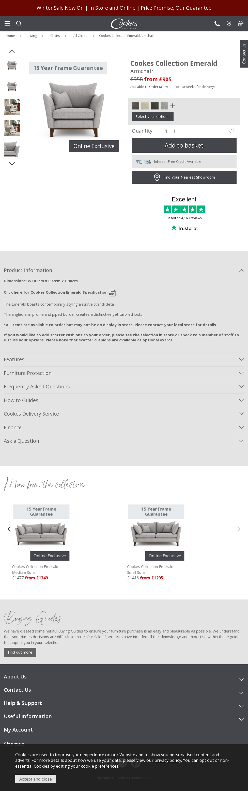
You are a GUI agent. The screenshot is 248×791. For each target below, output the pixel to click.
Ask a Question (21, 440)
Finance (13, 427)
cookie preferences (99, 766)
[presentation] (9, 529)
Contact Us (244, 54)
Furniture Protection (28, 373)
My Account (18, 729)
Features (14, 359)
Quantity (142, 131)
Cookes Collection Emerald (41, 569)
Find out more (20, 652)
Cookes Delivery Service (31, 413)
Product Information (28, 270)
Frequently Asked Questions (37, 386)
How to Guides (21, 400)
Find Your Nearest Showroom (184, 177)
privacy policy (167, 760)
